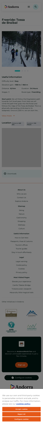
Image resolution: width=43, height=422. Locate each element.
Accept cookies (21, 409)
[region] (21, 405)
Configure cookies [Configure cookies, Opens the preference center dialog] (21, 419)
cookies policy (23, 404)
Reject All (21, 414)
